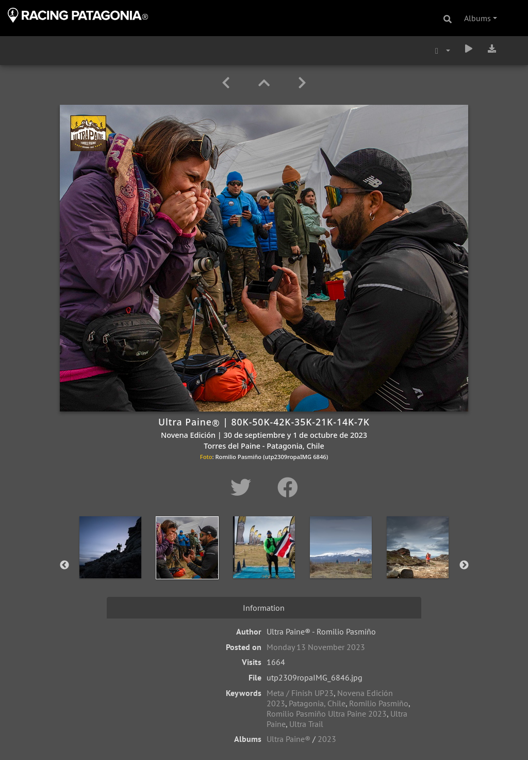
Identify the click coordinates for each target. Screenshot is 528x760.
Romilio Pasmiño (378, 703)
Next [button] (464, 565)
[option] (110, 563)
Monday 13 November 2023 (316, 647)
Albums (477, 18)
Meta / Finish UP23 (300, 693)
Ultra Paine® (288, 739)
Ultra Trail (306, 724)
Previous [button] (64, 565)
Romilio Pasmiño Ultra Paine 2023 (327, 713)
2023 (327, 739)
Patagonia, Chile (317, 703)
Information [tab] (264, 608)
